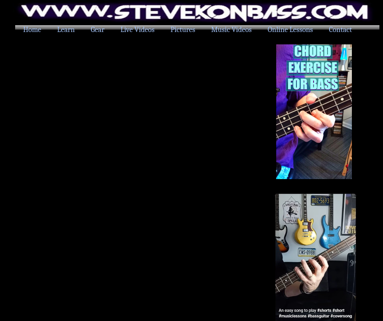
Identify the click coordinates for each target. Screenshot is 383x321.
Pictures (182, 29)
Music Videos (231, 29)
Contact (340, 29)
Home (32, 29)
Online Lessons (290, 29)
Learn (66, 29)
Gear (98, 29)
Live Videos (137, 29)
